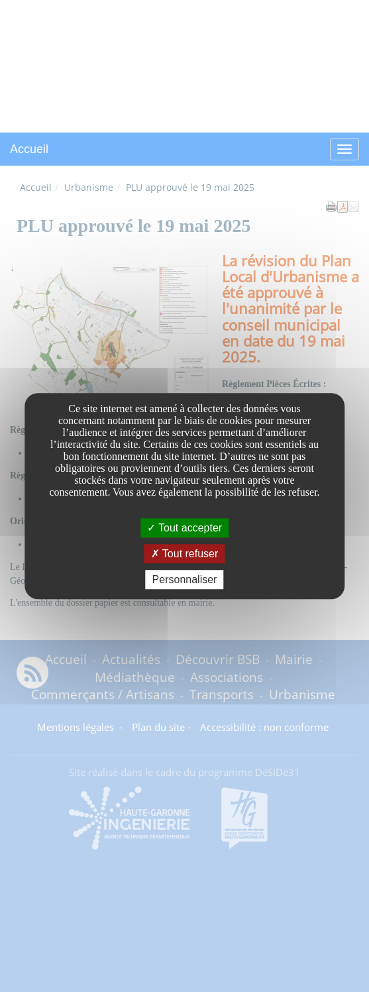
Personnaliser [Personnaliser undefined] (184, 579)
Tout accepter (184, 527)
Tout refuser (185, 553)
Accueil (29, 149)
